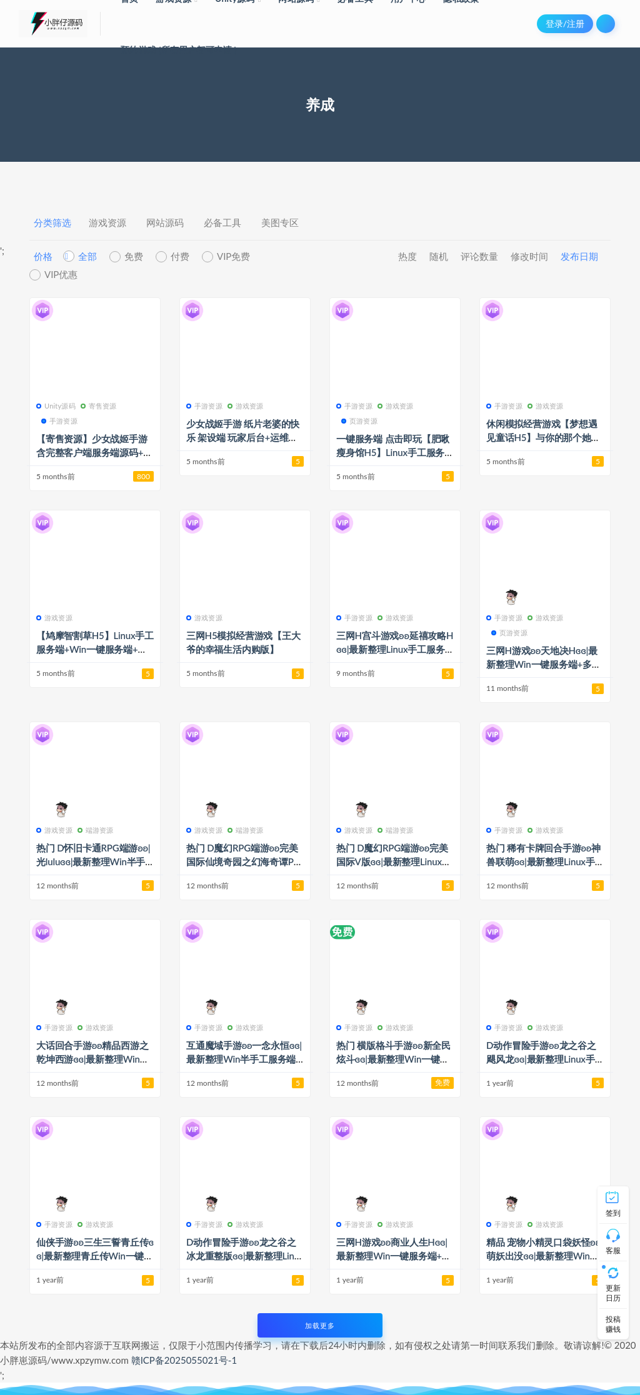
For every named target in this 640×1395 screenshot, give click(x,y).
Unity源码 (56, 406)
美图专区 (280, 222)
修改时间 (529, 256)
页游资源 (359, 421)
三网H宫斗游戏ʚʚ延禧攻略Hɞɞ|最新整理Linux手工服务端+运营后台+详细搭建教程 (394, 649)
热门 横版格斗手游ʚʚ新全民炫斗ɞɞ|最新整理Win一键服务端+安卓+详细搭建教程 (393, 1059)
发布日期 (579, 256)
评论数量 (479, 256)
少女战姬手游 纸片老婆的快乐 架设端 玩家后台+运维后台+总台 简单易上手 (242, 437)
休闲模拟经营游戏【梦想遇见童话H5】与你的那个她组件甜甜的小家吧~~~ (543, 437)
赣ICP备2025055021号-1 (184, 1360)
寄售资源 (99, 406)
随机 (438, 256)
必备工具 (222, 222)
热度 (407, 256)
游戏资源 (107, 222)
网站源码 (165, 222)
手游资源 (59, 421)
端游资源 (96, 830)
